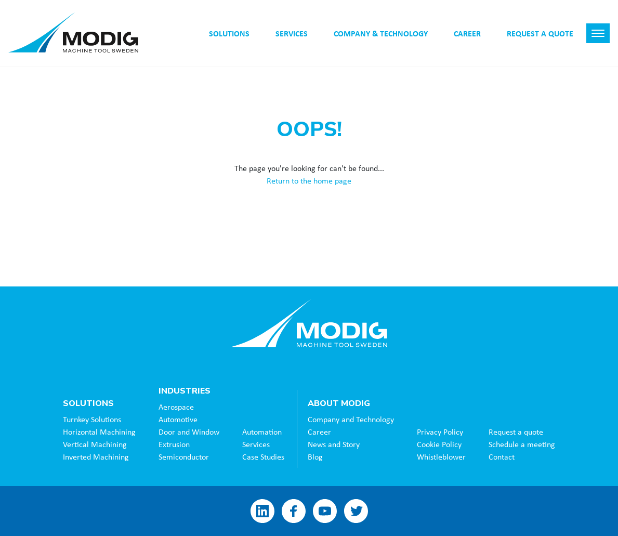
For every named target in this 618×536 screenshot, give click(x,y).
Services (256, 444)
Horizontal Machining (99, 431)
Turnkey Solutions (92, 419)
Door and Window (189, 431)
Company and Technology (351, 419)
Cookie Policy (439, 444)
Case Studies (263, 456)
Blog (315, 456)
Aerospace (176, 406)
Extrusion (174, 444)
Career (319, 431)
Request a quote (516, 431)
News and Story (334, 444)
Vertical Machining (95, 444)
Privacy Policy (440, 431)
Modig (309, 323)
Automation (262, 431)
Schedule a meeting (522, 444)
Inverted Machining (96, 456)
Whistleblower (441, 456)
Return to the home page (309, 180)
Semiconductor (184, 456)
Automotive (178, 419)
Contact (502, 456)
